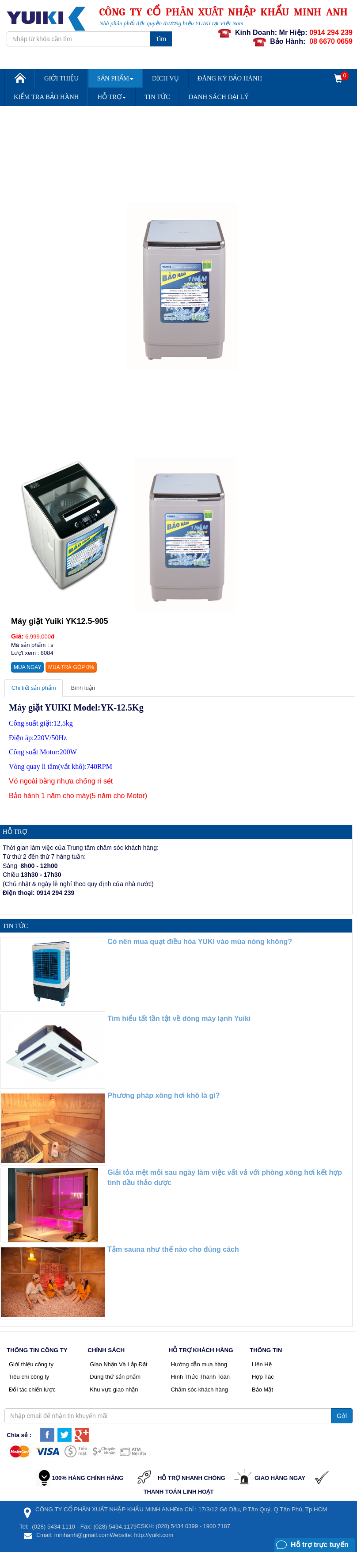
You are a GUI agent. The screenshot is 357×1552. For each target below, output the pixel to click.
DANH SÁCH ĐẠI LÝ (219, 96)
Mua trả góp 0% (71, 667)
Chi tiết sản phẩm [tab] (33, 687)
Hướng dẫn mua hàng (199, 1364)
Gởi (342, 1415)
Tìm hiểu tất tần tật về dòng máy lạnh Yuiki (179, 1018)
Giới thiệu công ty (31, 1364)
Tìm (161, 38)
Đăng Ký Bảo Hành (229, 78)
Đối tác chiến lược (32, 1389)
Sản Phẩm (115, 78)
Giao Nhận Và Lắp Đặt (118, 1364)
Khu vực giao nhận (114, 1389)
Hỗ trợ (111, 96)
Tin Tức (157, 96)
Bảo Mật (262, 1389)
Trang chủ (19, 81)
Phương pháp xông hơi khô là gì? (163, 1095)
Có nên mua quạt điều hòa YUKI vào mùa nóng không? (199, 941)
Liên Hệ (262, 1364)
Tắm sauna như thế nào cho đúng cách (173, 1249)
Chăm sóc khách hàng (199, 1389)
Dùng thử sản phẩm (115, 1376)
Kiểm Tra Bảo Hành (46, 96)
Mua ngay (27, 667)
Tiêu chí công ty (29, 1376)
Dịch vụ (165, 78)
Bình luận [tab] (83, 687)
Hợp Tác (263, 1376)
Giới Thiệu (61, 78)
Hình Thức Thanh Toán (200, 1376)
